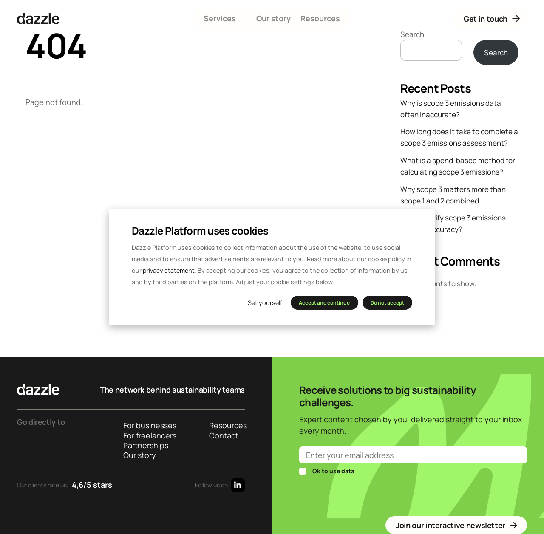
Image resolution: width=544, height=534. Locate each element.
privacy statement (169, 270)
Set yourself (265, 303)
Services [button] (220, 18)
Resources (320, 18)
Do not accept (387, 302)
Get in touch (493, 18)
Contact (223, 436)
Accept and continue (324, 302)
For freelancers (149, 436)
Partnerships (145, 445)
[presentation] (363, 495)
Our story (273, 18)
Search (412, 34)
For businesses (149, 425)
